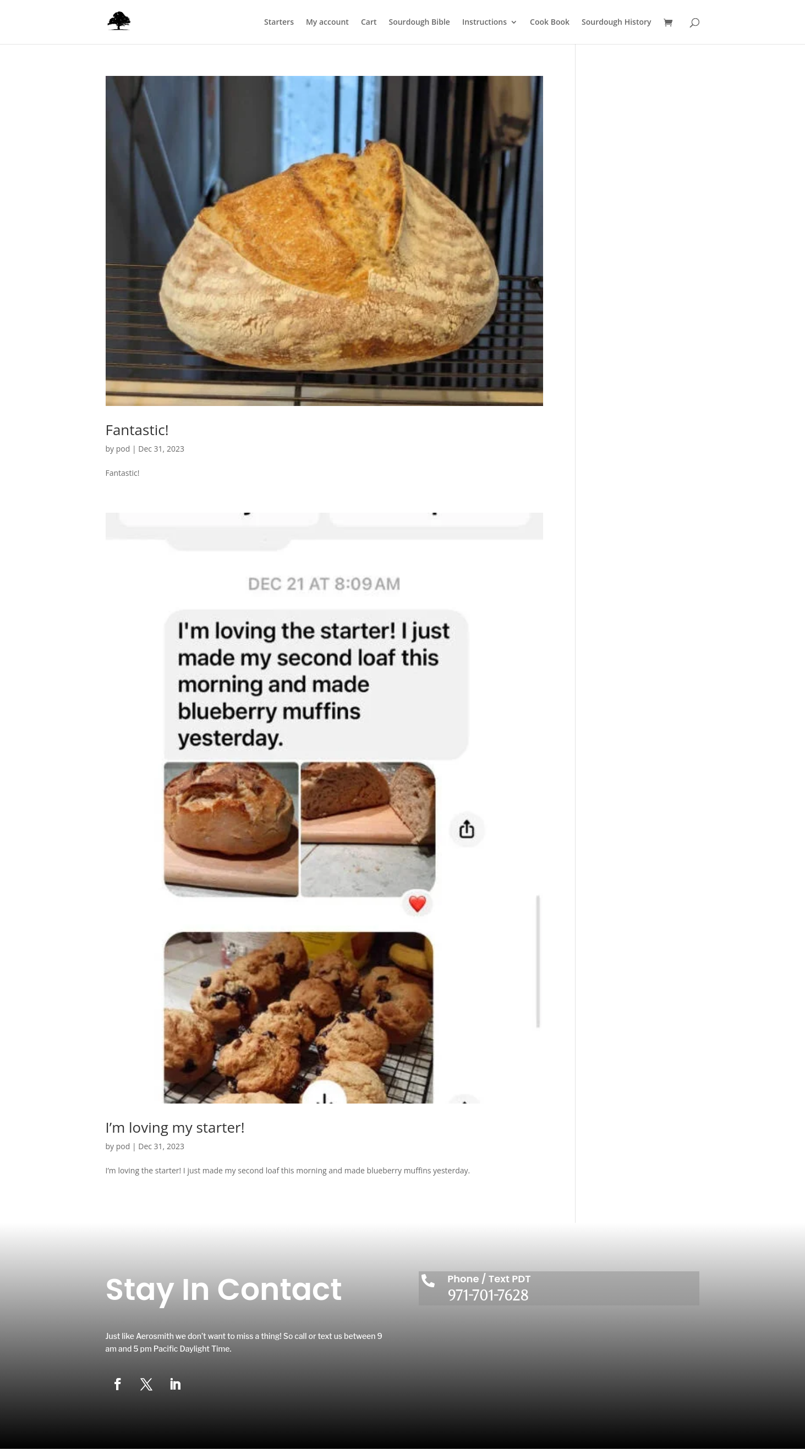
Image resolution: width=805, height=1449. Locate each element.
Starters (279, 22)
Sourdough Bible (419, 22)
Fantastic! (137, 430)
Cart (369, 22)
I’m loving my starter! (175, 1127)
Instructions (484, 22)
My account (327, 22)
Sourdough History (616, 22)
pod (123, 448)
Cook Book (549, 22)
